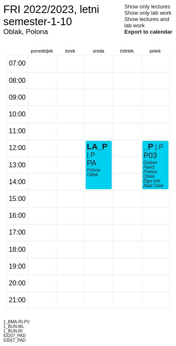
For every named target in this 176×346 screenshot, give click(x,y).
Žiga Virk (152, 181)
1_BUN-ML (13, 326)
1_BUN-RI (13, 331)
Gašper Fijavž (151, 164)
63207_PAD (14, 335)
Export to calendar (148, 32)
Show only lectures (147, 6)
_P (148, 146)
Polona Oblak (93, 172)
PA (92, 163)
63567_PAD (14, 340)
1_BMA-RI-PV (16, 322)
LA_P (97, 146)
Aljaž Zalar (154, 185)
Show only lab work (147, 13)
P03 (150, 155)
